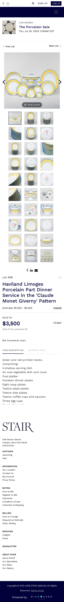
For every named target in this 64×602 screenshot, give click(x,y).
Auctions (7, 451)
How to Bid (7, 491)
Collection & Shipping (13, 505)
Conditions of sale (11, 501)
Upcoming (7, 455)
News (5, 538)
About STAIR (8, 558)
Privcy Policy (8, 480)
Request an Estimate (12, 520)
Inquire (57, 307)
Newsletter (9, 546)
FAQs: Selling (9, 523)
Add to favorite (60, 278)
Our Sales (7, 565)
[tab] (13, 351)
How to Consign (10, 516)
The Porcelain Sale (34, 27)
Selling (6, 513)
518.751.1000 (8, 445)
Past (4, 458)
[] (57, 322)
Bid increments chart (14, 340)
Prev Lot (9, 46)
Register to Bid (9, 495)
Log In (56, 3)
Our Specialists (9, 561)
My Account (8, 476)
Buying (6, 488)
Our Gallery (8, 568)
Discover (7, 531)
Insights (6, 535)
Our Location (8, 470)
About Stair (9, 554)
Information (9, 466)
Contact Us (7, 473)
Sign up (42, 3)
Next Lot (55, 46)
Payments (7, 498)
